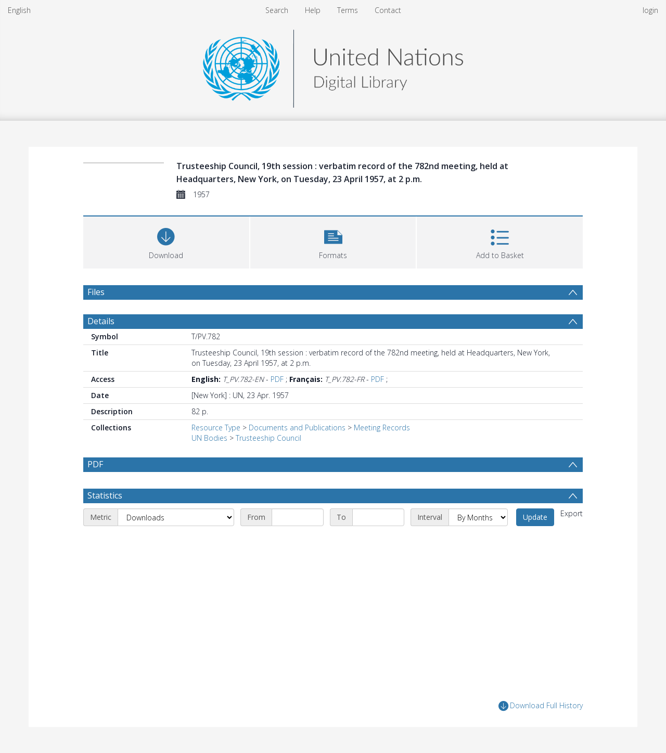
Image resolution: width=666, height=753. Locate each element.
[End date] (378, 517)
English (19, 10)
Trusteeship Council (268, 438)
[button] (333, 241)
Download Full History (540, 705)
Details (100, 321)
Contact (388, 10)
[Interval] (478, 517)
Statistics (104, 495)
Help (313, 10)
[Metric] (176, 517)
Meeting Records (382, 427)
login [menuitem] (650, 10)
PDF (277, 379)
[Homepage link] (333, 66)
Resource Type (215, 427)
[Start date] (298, 517)
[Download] (166, 241)
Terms (347, 10)
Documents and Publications (297, 427)
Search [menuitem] (276, 10)
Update (535, 517)
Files (96, 292)
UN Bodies (209, 438)
